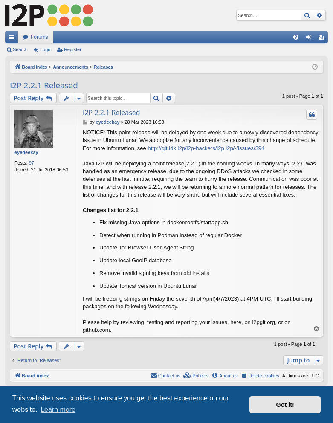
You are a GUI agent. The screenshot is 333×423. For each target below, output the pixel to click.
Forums (39, 37)
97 (31, 162)
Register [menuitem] (323, 38)
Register (72, 49)
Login (46, 49)
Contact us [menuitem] (166, 375)
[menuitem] (296, 37)
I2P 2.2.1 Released (44, 85)
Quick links (13, 38)
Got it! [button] (285, 404)
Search (20, 49)
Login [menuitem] (310, 38)
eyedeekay (26, 152)
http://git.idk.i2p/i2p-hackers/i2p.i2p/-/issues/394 (206, 148)
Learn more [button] (58, 409)
